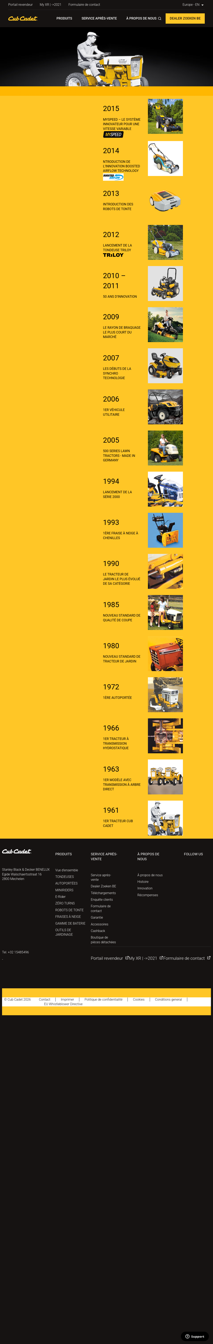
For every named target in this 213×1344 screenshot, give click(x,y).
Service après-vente (99, 18)
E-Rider (60, 897)
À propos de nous (141, 18)
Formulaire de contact (84, 5)
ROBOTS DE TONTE (69, 910)
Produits (64, 18)
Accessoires (99, 924)
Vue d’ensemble (66, 870)
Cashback (98, 931)
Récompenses (147, 895)
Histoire (143, 882)
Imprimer (67, 999)
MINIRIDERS (64, 890)
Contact (44, 999)
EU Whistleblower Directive (63, 1004)
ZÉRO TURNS (65, 903)
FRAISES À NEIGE (68, 917)
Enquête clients (102, 900)
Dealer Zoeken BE (185, 18)
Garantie (97, 917)
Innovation (144, 888)
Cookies (138, 999)
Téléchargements (103, 893)
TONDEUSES (64, 877)
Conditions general (168, 999)
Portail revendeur (20, 5)
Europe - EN (194, 5)
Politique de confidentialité (103, 999)
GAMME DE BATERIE (70, 923)
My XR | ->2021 (50, 5)
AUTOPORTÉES (66, 883)
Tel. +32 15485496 (15, 952)
